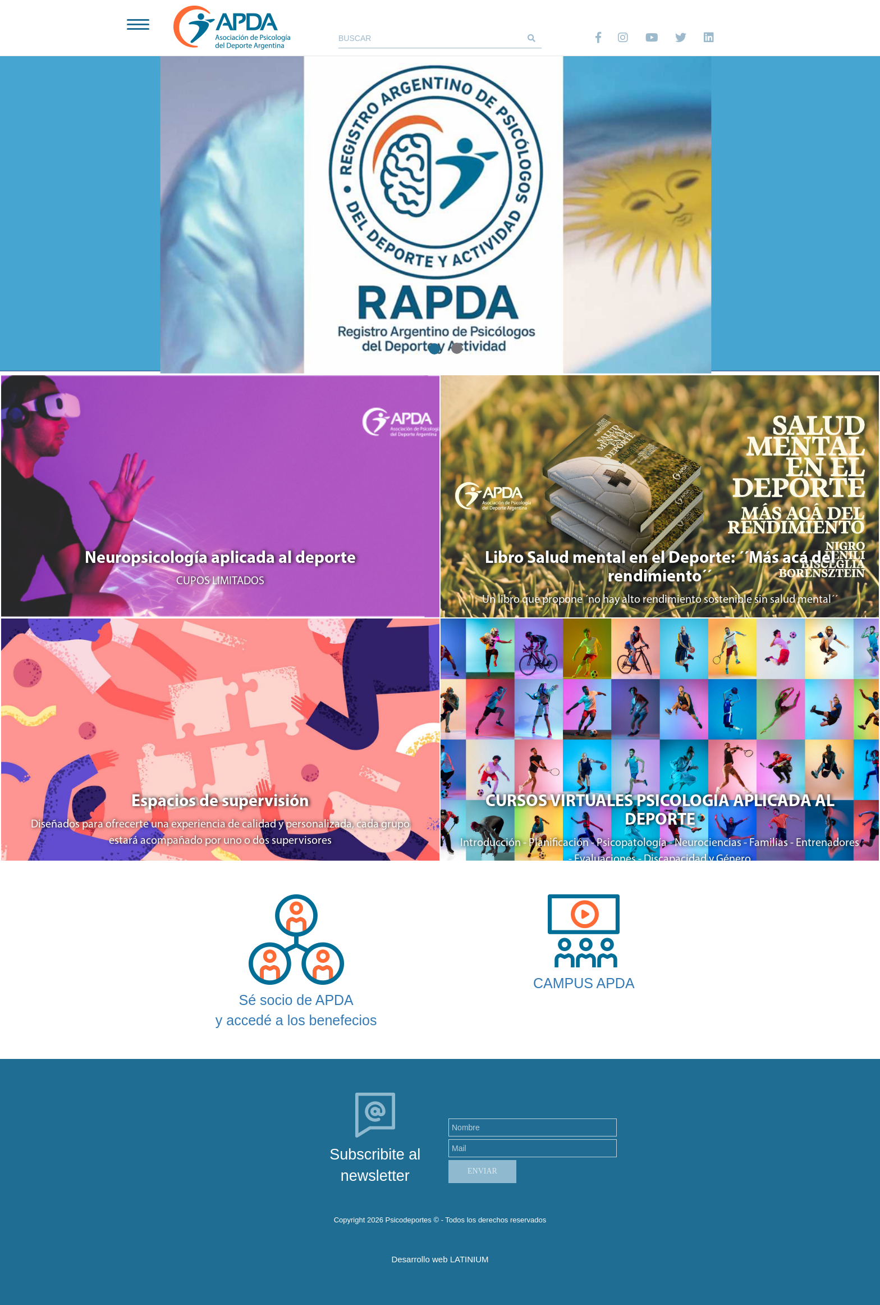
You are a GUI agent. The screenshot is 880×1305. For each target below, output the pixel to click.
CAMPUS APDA (584, 983)
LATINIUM (469, 1259)
